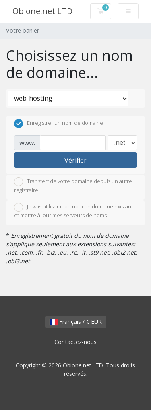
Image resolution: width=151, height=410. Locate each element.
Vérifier (75, 160)
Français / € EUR (76, 322)
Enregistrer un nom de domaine (58, 123)
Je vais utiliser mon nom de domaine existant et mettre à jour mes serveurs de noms (73, 211)
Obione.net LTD (42, 11)
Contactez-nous (75, 342)
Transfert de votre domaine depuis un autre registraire (73, 185)
